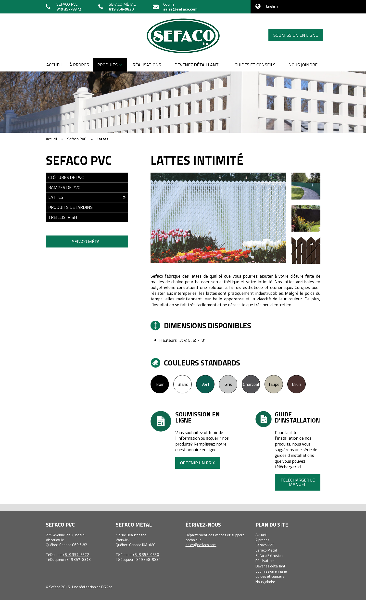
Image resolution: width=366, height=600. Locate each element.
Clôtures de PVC (66, 177)
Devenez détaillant (197, 64)
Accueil (54, 64)
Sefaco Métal (87, 241)
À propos (79, 64)
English (272, 6)
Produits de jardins (70, 207)
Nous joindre (303, 64)
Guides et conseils (255, 64)
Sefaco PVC (264, 545)
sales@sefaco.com (180, 9)
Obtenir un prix (197, 462)
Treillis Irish (62, 217)
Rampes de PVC (64, 187)
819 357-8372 (68, 9)
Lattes (55, 197)
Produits (107, 64)
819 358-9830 (121, 9)
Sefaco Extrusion (269, 555)
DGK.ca (106, 587)
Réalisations (147, 64)
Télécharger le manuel (297, 482)
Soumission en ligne (295, 35)
